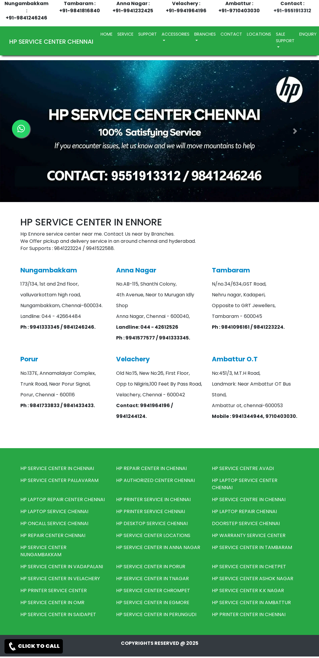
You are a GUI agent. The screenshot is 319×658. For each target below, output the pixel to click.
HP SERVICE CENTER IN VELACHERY (60, 578)
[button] (295, 131)
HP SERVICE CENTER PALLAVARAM (59, 480)
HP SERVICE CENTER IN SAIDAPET (58, 614)
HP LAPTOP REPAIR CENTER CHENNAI (62, 499)
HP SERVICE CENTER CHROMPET (153, 590)
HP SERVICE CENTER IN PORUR (150, 566)
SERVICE (125, 34)
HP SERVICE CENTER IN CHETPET (249, 566)
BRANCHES (205, 34)
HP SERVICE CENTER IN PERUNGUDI (156, 614)
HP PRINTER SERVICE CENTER (53, 590)
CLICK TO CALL (33, 646)
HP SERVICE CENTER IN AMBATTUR (251, 602)
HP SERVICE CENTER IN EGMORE (152, 602)
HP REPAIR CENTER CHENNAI (52, 535)
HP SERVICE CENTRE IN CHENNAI (248, 499)
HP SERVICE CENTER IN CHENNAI (57, 468)
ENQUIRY (308, 34)
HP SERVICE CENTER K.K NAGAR (248, 590)
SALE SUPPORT (285, 37)
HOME (108, 34)
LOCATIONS (259, 34)
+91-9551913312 (292, 10)
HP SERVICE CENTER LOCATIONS (153, 535)
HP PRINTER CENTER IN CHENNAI (248, 614)
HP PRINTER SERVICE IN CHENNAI (153, 499)
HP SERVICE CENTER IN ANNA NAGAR (158, 547)
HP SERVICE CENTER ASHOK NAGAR (252, 578)
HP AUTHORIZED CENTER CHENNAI (155, 480)
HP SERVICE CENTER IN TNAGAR (152, 578)
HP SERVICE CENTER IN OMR (52, 602)
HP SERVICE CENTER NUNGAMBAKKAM (43, 551)
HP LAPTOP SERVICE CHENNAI (54, 511)
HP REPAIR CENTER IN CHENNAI (151, 468)
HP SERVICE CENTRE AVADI (243, 468)
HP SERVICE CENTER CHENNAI (51, 41)
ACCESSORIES (175, 34)
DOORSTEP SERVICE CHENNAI (246, 523)
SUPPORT (147, 34)
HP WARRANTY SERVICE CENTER (248, 535)
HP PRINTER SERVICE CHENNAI (150, 511)
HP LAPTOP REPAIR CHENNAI (244, 511)
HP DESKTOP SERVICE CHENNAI (152, 523)
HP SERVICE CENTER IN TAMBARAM (252, 547)
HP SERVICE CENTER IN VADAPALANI (61, 566)
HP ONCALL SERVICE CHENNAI (54, 523)
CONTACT (231, 34)
